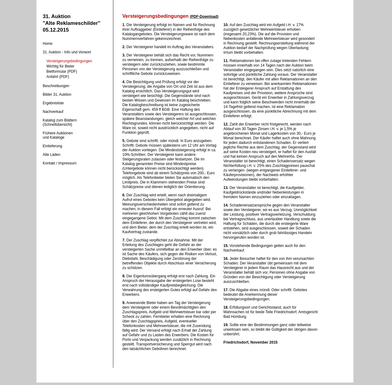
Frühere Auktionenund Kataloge (58, 135)
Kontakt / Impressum (60, 163)
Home (48, 43)
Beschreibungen (56, 86)
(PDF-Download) (204, 16)
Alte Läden (51, 154)
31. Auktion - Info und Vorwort (67, 52)
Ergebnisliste (53, 103)
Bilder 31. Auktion (57, 94)
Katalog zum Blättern (60, 120)
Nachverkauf (53, 112)
